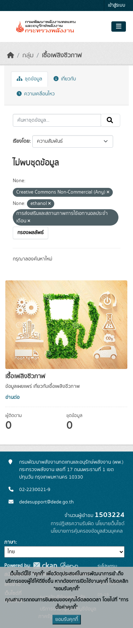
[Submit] (110, 120)
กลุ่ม (28, 55)
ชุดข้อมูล (29, 79)
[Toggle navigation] (118, 26)
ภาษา (10, 542)
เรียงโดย (21, 141)
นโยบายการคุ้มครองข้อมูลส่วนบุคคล (87, 531)
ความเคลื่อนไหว (36, 93)
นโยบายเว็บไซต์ (109, 523)
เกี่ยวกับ (65, 79)
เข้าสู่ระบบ (116, 5)
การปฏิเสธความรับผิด (72, 523)
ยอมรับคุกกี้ (66, 619)
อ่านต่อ (12, 397)
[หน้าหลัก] (10, 55)
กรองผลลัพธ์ (30, 232)
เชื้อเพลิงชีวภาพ (62, 55)
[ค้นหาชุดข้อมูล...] (57, 120)
